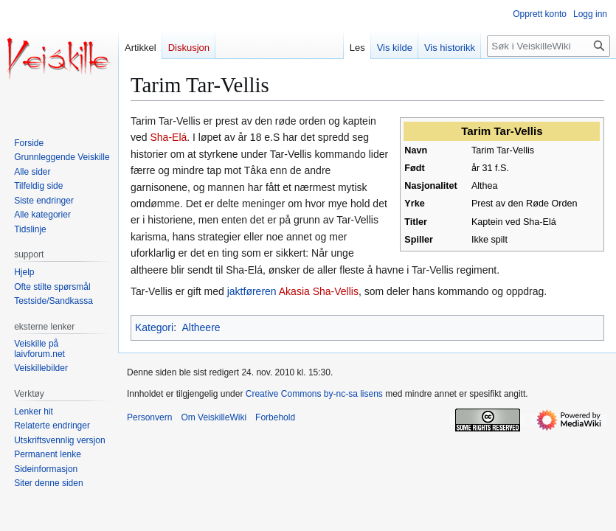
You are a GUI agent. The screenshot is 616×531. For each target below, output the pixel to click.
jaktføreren (252, 291)
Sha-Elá (168, 137)
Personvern (149, 417)
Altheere (200, 327)
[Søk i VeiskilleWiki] (548, 46)
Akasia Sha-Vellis (319, 291)
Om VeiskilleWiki (213, 417)
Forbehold (275, 417)
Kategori (154, 327)
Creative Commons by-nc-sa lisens (314, 394)
